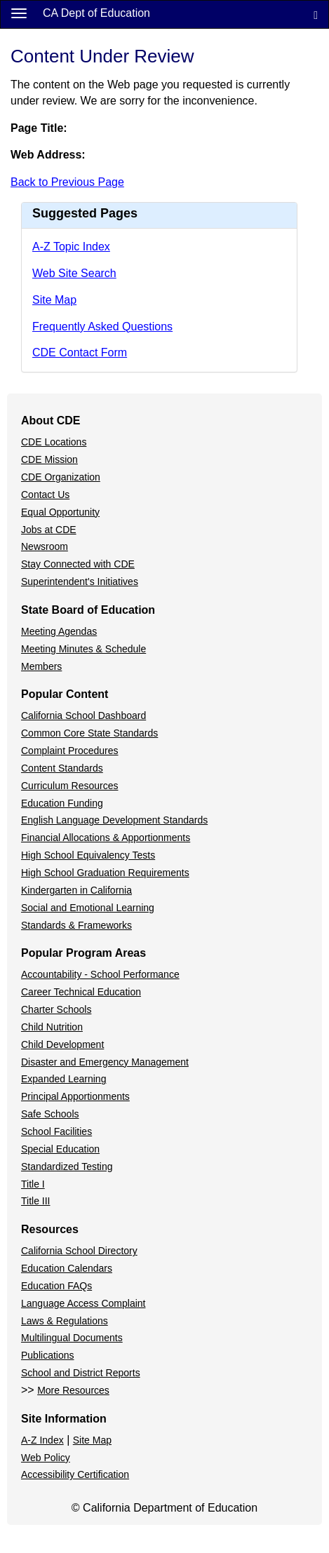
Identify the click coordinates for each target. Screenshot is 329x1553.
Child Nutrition (52, 1027)
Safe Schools (50, 1114)
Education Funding (62, 803)
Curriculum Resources (69, 785)
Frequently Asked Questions (102, 326)
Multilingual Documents (72, 1337)
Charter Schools (56, 1009)
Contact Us (45, 494)
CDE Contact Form (79, 352)
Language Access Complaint (83, 1303)
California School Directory (79, 1250)
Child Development (62, 1044)
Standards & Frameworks (76, 925)
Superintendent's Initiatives (79, 581)
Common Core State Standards (89, 733)
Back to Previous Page (67, 182)
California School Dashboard (83, 715)
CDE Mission (49, 459)
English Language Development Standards (114, 820)
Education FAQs (56, 1285)
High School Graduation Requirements (105, 872)
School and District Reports (80, 1372)
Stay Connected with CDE (78, 564)
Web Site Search (74, 273)
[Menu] (19, 13)
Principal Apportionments (75, 1096)
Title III (36, 1200)
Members (41, 666)
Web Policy (45, 1457)
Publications (47, 1355)
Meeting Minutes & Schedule (83, 648)
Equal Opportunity (60, 512)
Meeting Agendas (59, 631)
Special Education (60, 1149)
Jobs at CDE (48, 529)
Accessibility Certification (75, 1474)
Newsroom (44, 546)
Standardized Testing (67, 1166)
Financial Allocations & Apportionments (105, 837)
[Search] (315, 14)
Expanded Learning (63, 1078)
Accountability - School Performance (100, 974)
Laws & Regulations (64, 1320)
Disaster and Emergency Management (105, 1062)
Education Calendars (66, 1268)
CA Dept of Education (96, 13)
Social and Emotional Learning (87, 907)
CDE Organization (60, 477)
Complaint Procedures (70, 750)
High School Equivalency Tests (88, 855)
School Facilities (56, 1131)
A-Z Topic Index (71, 247)
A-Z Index (42, 1440)
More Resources (73, 1390)
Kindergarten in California (76, 890)
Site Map (54, 300)
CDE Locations (53, 442)
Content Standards (62, 768)
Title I (33, 1184)
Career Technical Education (81, 991)
